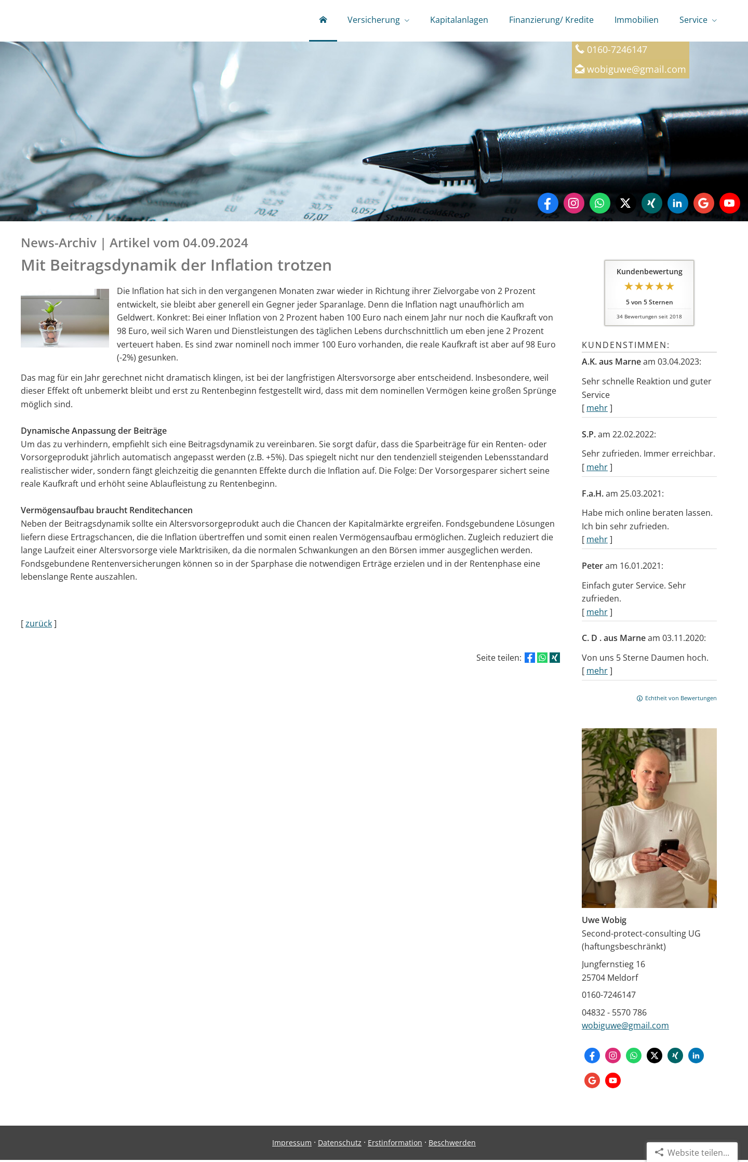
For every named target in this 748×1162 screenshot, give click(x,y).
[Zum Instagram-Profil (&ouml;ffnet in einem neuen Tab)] (574, 205)
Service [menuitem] (693, 19)
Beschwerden (452, 1145)
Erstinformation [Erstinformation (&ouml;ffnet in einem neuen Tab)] (395, 1145)
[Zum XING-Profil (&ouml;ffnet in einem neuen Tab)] (652, 205)
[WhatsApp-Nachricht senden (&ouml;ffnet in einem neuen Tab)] (600, 205)
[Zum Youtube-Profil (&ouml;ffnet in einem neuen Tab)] (729, 205)
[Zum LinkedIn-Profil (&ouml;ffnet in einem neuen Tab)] (677, 205)
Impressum (292, 1145)
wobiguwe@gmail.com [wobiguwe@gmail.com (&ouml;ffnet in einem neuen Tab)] (636, 70)
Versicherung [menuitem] (374, 19)
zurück (38, 625)
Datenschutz (340, 1145)
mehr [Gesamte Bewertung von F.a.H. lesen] (597, 541)
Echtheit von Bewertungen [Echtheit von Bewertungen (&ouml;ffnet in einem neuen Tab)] (681, 700)
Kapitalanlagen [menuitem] (459, 19)
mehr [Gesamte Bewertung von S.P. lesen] (597, 469)
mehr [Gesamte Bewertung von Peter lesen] (597, 614)
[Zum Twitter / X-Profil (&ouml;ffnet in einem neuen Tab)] (626, 205)
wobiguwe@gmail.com (625, 1027)
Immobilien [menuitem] (637, 19)
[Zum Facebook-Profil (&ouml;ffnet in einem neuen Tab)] (548, 205)
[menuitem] (323, 21)
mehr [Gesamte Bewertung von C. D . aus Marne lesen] (597, 672)
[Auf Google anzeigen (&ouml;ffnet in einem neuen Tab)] (703, 205)
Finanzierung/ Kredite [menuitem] (551, 19)
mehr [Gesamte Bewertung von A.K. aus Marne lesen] (597, 410)
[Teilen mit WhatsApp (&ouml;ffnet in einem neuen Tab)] (542, 660)
